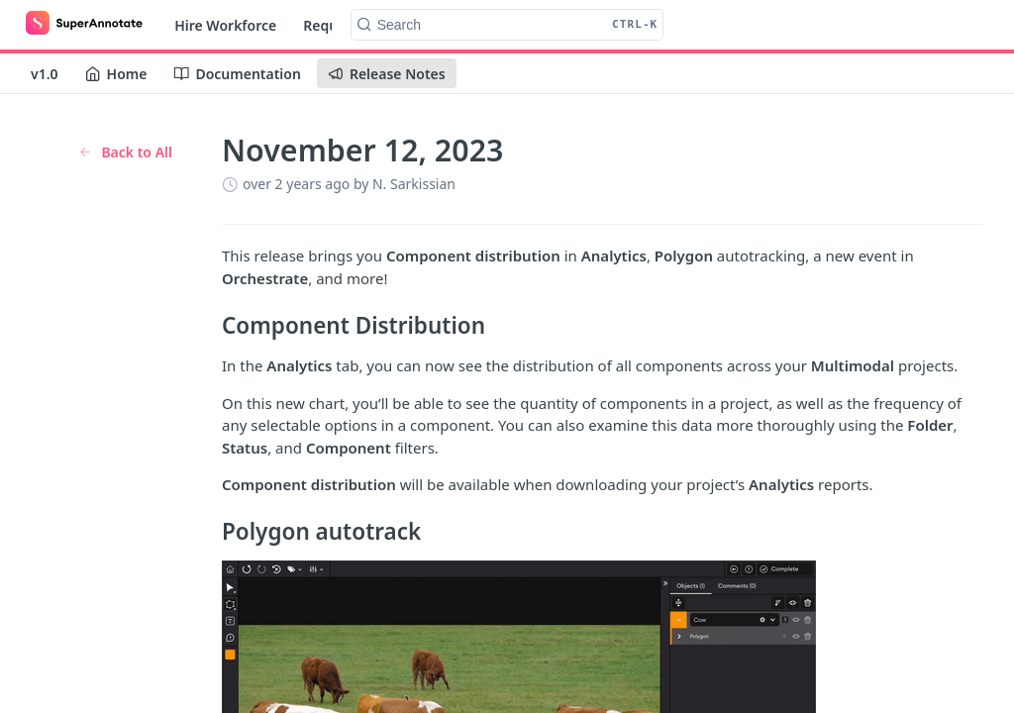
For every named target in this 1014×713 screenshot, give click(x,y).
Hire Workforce (225, 25)
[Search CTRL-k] (507, 25)
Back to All (125, 152)
